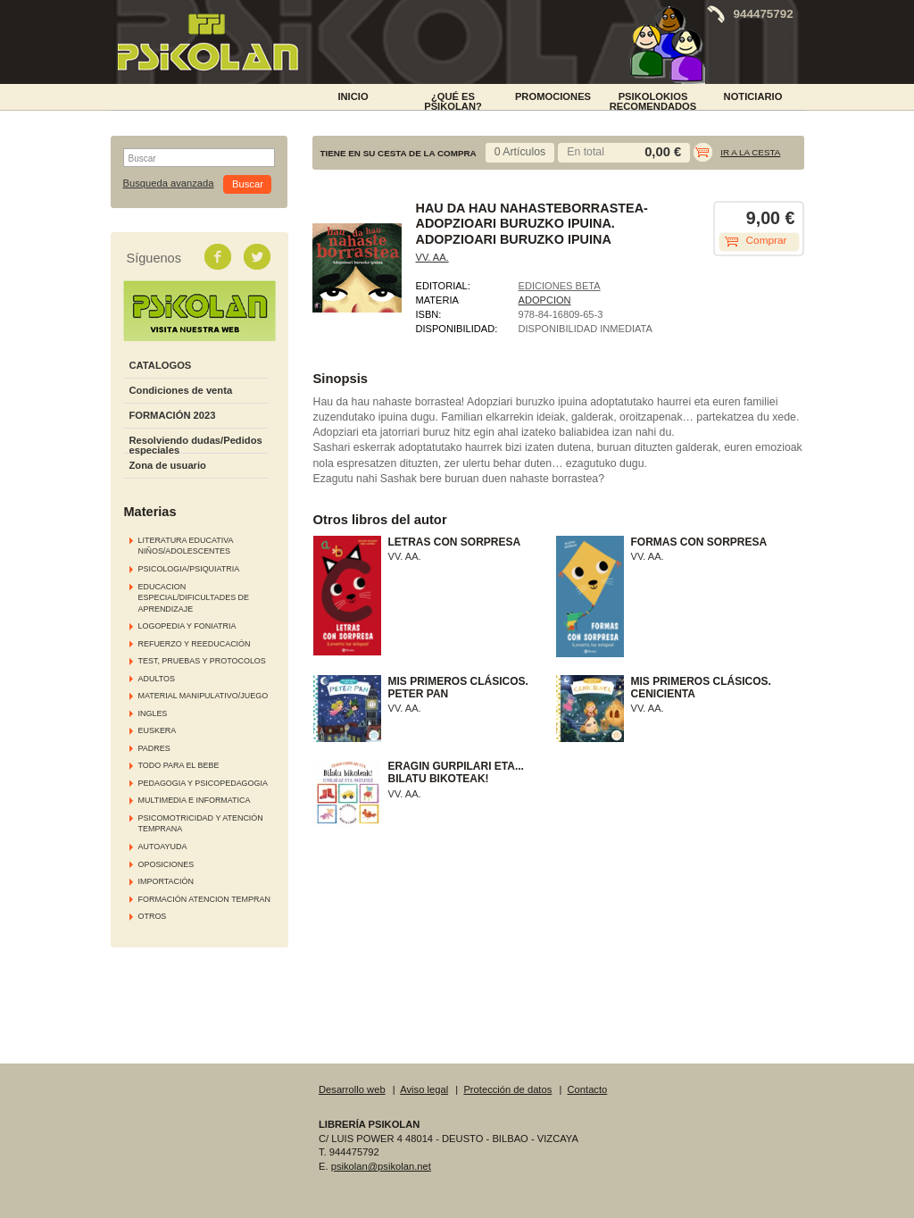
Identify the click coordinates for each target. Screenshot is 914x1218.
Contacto (588, 1089)
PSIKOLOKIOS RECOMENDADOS (653, 100)
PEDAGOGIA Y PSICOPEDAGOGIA (203, 783)
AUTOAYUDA (162, 846)
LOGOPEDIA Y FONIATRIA (187, 626)
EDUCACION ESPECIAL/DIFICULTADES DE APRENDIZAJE (194, 597)
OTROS (152, 916)
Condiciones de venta (181, 390)
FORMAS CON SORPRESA (699, 542)
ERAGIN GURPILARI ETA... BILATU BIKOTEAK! (456, 772)
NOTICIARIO (753, 96)
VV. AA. (432, 257)
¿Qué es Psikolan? (453, 100)
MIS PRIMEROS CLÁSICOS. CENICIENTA (701, 687)
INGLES (153, 713)
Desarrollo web (352, 1089)
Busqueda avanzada (168, 183)
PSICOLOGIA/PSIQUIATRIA (189, 568)
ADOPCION (545, 300)
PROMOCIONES (553, 96)
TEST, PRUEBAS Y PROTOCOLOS (202, 660)
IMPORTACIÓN (166, 881)
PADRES (154, 748)
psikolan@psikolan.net (381, 1166)
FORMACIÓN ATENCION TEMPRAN (204, 899)
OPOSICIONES (166, 864)
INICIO (352, 96)
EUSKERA (157, 730)
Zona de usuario (167, 465)
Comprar (766, 240)
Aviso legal (424, 1089)
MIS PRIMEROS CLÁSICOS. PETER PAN (458, 687)
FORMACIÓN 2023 (172, 415)
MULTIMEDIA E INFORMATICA (194, 800)
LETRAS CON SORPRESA (454, 542)
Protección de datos (507, 1089)
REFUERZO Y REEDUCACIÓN (194, 643)
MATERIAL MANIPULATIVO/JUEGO (203, 695)
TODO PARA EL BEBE (179, 765)
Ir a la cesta (750, 152)
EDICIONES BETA (560, 285)
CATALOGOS (160, 365)
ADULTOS (156, 678)
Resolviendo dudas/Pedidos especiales (195, 445)
